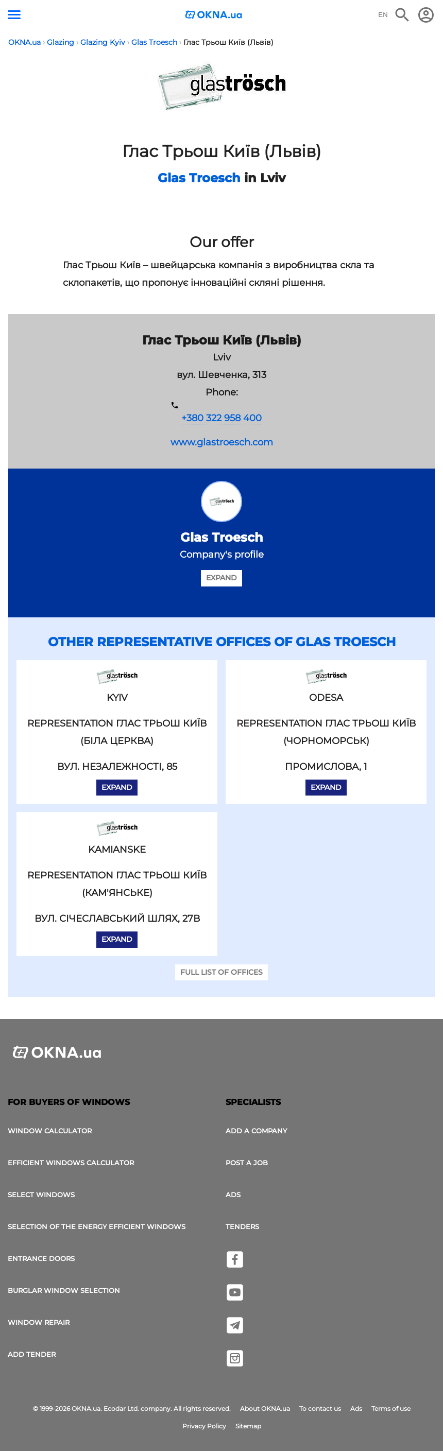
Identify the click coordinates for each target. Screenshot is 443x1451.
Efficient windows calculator (71, 1163)
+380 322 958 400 (221, 418)
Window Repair (39, 1322)
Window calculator (50, 1131)
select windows (41, 1194)
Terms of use (391, 1408)
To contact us (320, 1408)
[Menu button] (14, 14)
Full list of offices (221, 972)
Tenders (242, 1226)
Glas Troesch (199, 177)
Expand (221, 577)
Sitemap (248, 1426)
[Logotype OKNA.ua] (214, 15)
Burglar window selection (64, 1290)
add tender (32, 1354)
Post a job (247, 1163)
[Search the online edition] (402, 15)
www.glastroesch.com (222, 442)
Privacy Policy (204, 1426)
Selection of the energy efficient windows (96, 1226)
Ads (233, 1194)
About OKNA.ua (265, 1408)
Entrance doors (41, 1258)
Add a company (256, 1131)
